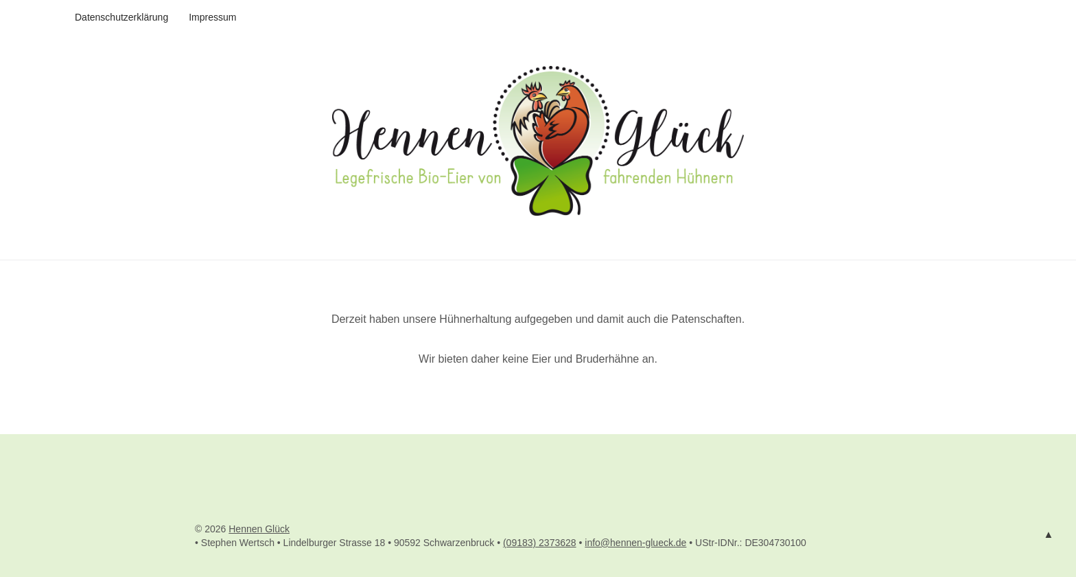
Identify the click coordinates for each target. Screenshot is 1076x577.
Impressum (212, 17)
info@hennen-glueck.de (635, 542)
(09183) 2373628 (539, 542)
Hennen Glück (259, 528)
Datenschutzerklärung (121, 17)
